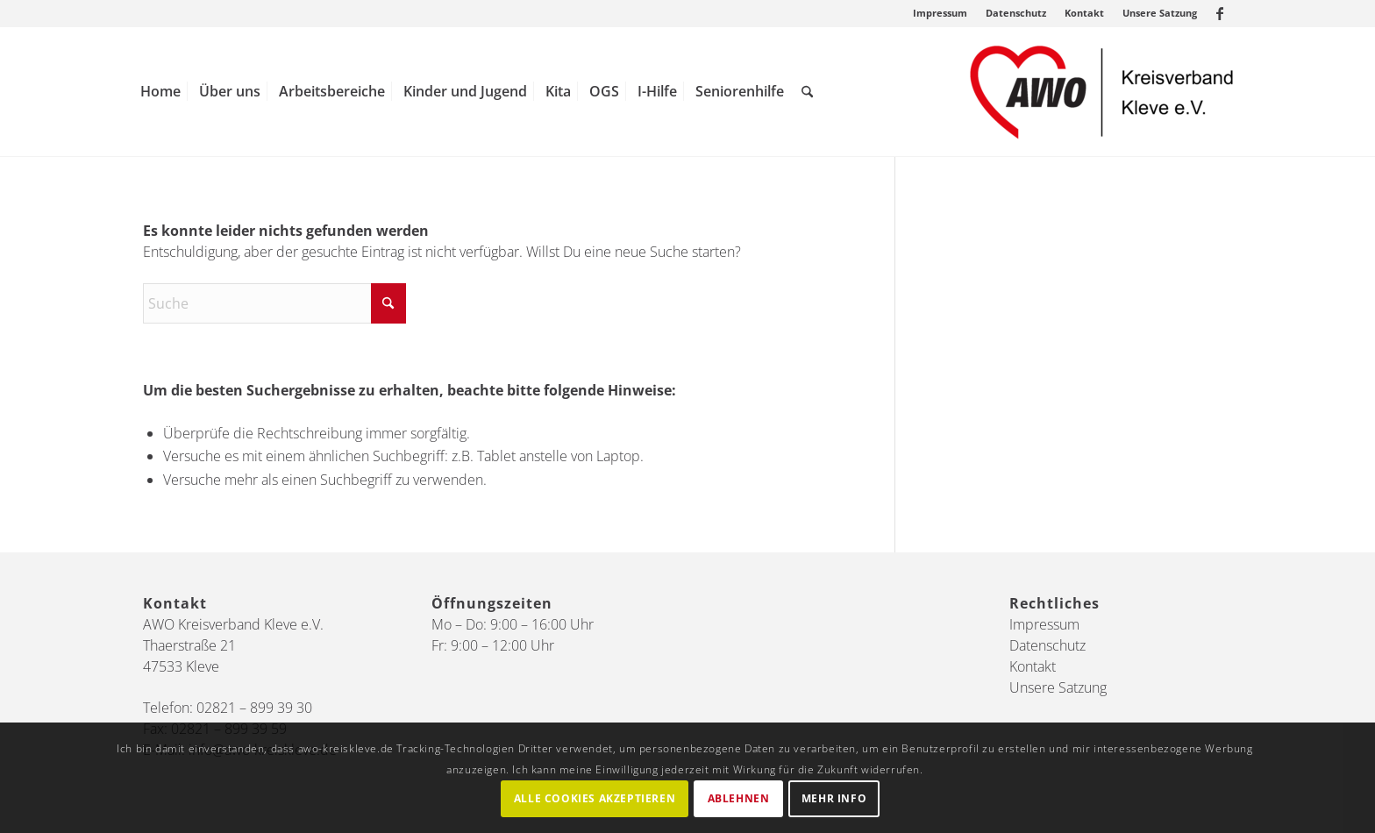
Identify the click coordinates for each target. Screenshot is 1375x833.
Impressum (940, 12)
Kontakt (1084, 12)
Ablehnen (739, 798)
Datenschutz (1016, 12)
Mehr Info (833, 798)
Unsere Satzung (1159, 12)
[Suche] (807, 91)
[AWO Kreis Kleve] (1101, 91)
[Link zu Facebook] (1220, 13)
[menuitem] (940, 13)
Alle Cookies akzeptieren (594, 798)
